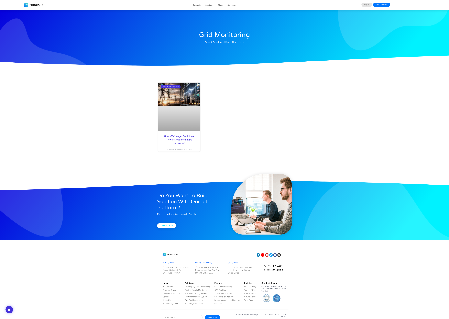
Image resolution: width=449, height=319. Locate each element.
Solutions (209, 5)
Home (165, 283)
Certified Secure (269, 283)
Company (231, 5)
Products (197, 5)
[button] (9, 309)
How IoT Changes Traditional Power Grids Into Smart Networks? (179, 140)
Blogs (220, 5)
